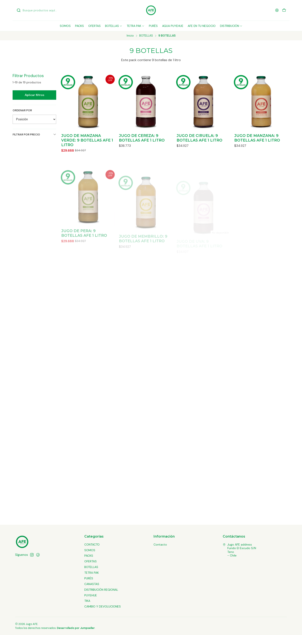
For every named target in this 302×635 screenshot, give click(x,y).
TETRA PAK (91, 573)
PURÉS (88, 578)
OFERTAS (90, 561)
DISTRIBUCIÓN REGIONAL (101, 590)
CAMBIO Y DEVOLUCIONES (102, 606)
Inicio (130, 35)
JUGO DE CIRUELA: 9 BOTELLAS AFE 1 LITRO (199, 137)
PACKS (88, 556)
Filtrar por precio (34, 134)
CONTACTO (92, 544)
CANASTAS (91, 584)
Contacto (160, 544)
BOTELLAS (146, 35)
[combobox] (38, 10)
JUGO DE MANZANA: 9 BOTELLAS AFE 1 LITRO (257, 137)
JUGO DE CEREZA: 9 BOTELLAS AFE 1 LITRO (142, 137)
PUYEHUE (90, 595)
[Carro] (284, 10)
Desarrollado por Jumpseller (76, 628)
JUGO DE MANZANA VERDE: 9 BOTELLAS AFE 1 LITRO (87, 140)
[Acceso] (277, 10)
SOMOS (89, 550)
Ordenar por (22, 110)
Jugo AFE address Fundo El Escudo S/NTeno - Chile (239, 550)
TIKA (87, 601)
